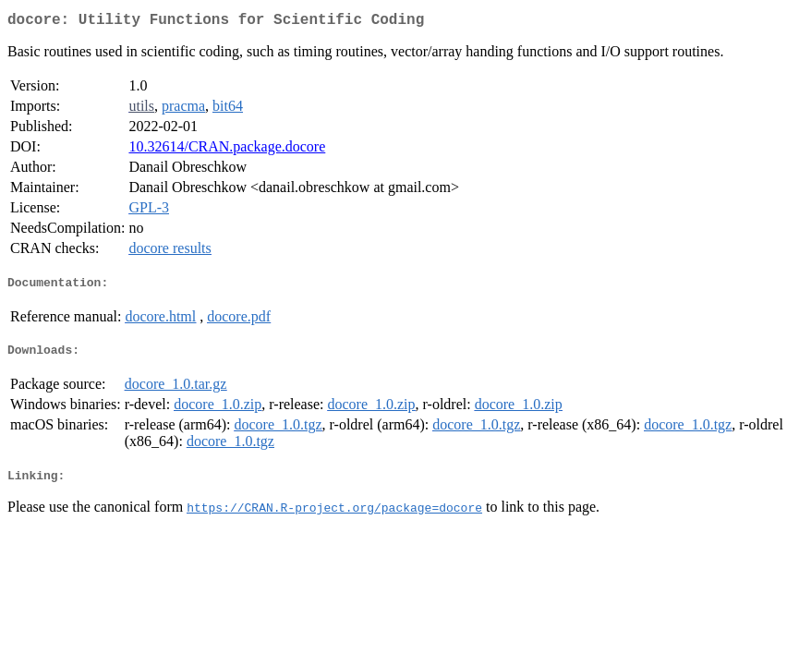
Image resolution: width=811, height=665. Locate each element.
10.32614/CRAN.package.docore (226, 150)
